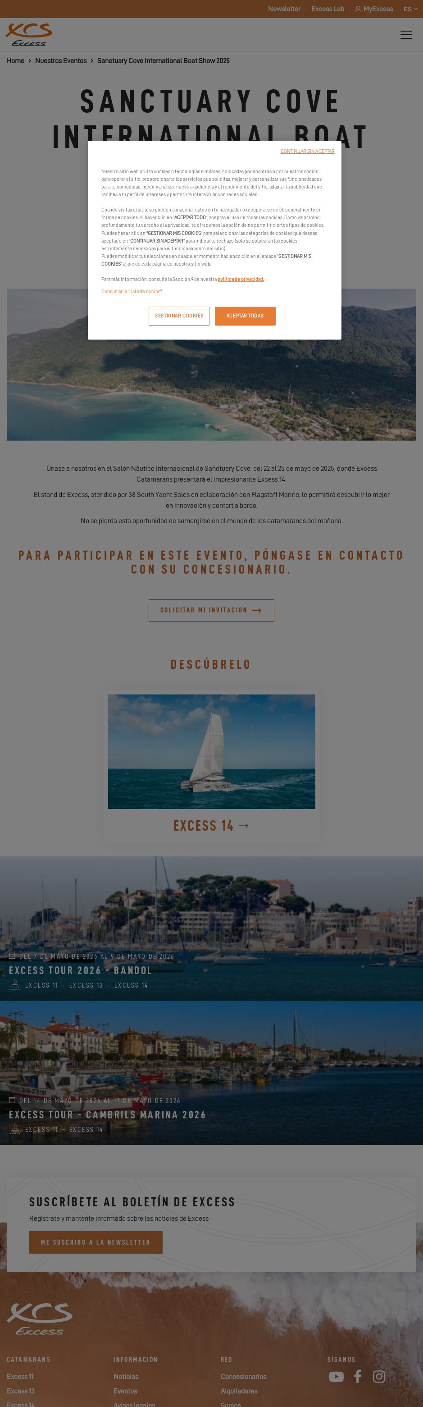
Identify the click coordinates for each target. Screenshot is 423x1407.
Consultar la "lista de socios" (131, 291)
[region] (214, 240)
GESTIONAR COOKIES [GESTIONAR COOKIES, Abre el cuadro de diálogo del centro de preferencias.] (179, 315)
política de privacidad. (241, 279)
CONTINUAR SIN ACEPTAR (308, 151)
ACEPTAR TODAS (245, 315)
